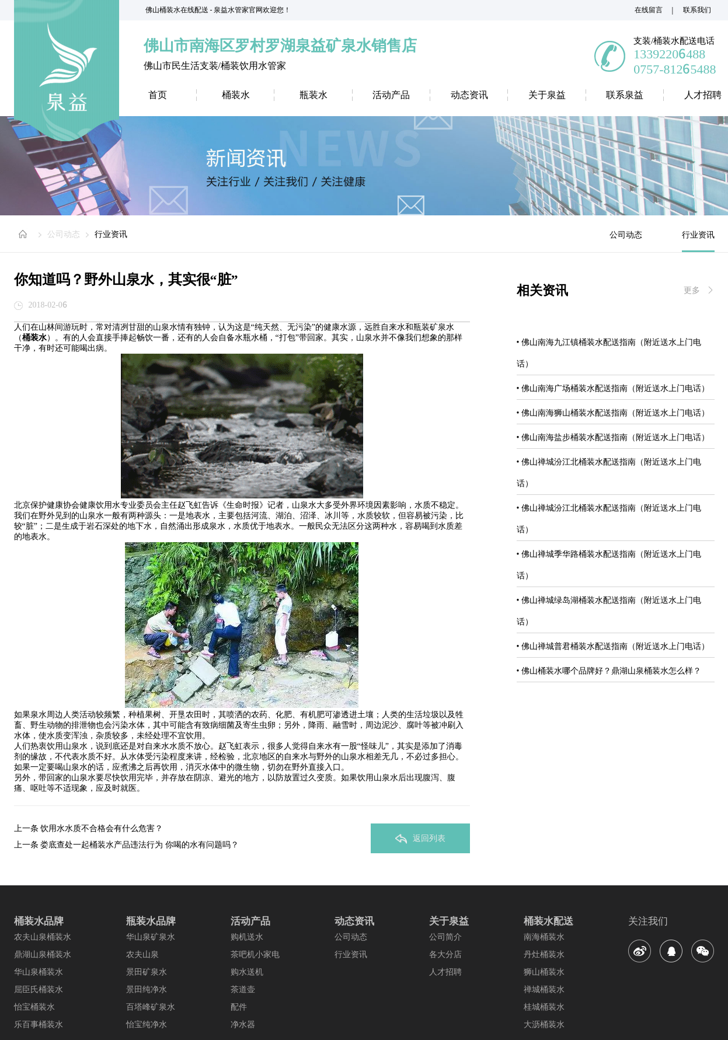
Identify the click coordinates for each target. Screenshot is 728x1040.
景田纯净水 (146, 989)
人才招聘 (445, 972)
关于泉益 (547, 95)
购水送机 (247, 972)
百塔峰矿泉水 (150, 1007)
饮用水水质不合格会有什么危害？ (101, 828)
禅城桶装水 (544, 989)
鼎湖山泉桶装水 (42, 954)
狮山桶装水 (544, 972)
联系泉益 (624, 95)
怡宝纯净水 (146, 1024)
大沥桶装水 (544, 1024)
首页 (157, 95)
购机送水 (247, 937)
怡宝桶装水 (34, 1007)
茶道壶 (243, 989)
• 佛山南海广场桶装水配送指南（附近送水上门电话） (613, 388)
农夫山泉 (142, 954)
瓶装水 (313, 95)
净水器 (243, 1024)
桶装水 (236, 95)
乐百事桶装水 (38, 1024)
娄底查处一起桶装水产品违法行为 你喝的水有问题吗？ (139, 844)
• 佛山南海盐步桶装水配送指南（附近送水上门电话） (613, 437)
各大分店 (445, 954)
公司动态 (63, 234)
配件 (239, 1007)
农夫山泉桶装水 (42, 937)
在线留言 (649, 9)
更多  (699, 290)
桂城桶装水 (544, 1007)
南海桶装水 (544, 937)
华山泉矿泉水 (150, 937)
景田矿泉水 (146, 972)
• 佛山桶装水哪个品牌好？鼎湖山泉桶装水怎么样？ (609, 670)
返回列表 (420, 838)
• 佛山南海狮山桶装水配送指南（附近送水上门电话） (613, 413)
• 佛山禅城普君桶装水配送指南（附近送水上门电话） (613, 646)
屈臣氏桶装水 (38, 989)
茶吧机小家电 (255, 954)
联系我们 (697, 9)
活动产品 (391, 95)
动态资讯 (469, 95)
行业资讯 (111, 234)
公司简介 (445, 937)
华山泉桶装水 (38, 972)
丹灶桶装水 (544, 954)
